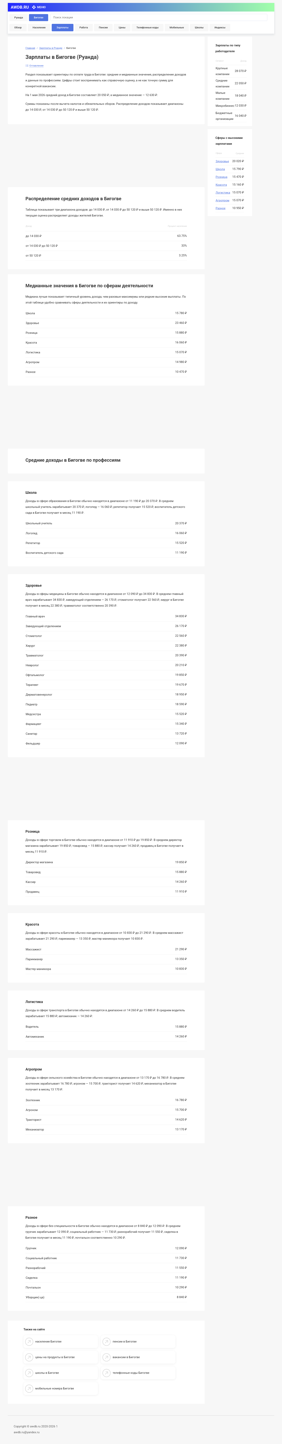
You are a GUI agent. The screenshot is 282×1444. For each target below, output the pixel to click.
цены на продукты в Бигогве (55, 1357)
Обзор (18, 27)
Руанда (18, 17)
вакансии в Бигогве (126, 1357)
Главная (30, 48)
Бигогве (38, 17)
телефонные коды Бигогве (131, 1373)
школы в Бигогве (47, 1373)
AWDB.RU (20, 7)
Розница (221, 177)
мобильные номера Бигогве (54, 1388)
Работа (84, 27)
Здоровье (222, 161)
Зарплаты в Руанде (50, 48)
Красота (221, 185)
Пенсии (103, 27)
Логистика (223, 192)
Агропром (222, 200)
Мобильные (177, 27)
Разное (220, 208)
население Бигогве (48, 1341)
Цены (122, 27)
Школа (220, 169)
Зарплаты (63, 27)
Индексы (219, 27)
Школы (199, 27)
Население (39, 27)
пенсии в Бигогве (124, 1341)
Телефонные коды (147, 27)
